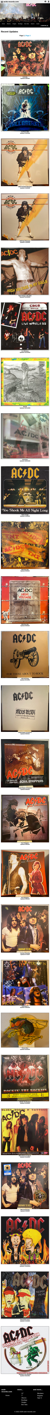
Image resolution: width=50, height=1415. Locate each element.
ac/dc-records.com (10, 2)
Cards (37, 23)
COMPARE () (44, 25)
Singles (14, 23)
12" (22, 1393)
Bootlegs (20, 23)
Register (40, 1395)
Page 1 (21, 35)
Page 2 (28, 35)
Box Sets (26, 23)
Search (32, 23)
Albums (9, 23)
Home (3, 23)
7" (22, 1395)
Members (40, 1393)
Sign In (39, 1398)
